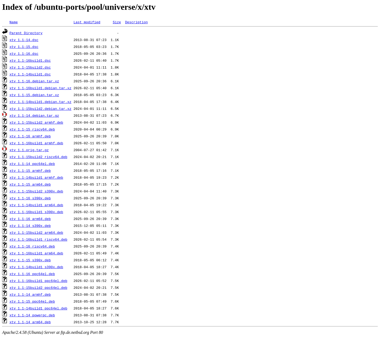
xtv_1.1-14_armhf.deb (30, 294)
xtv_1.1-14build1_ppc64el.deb (38, 308)
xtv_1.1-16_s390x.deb (30, 198)
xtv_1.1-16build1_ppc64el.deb (38, 280)
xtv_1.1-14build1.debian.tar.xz (40, 101)
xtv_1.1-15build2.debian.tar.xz (40, 108)
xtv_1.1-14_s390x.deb (30, 225)
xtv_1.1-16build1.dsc (30, 60)
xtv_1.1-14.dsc (24, 39)
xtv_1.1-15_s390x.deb (30, 260)
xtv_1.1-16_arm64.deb (30, 218)
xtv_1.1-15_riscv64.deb (32, 129)
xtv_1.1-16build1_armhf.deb (36, 143)
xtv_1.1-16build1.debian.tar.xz (40, 88)
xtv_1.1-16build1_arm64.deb (36, 253)
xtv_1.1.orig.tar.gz (29, 149)
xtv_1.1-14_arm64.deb (30, 322)
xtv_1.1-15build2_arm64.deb (36, 232)
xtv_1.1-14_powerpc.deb (32, 315)
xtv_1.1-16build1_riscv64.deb (38, 239)
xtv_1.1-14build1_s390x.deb (36, 266)
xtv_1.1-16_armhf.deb (30, 136)
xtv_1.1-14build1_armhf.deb (36, 177)
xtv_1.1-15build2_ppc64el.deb (38, 287)
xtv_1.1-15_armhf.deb (30, 170)
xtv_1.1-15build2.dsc (30, 67)
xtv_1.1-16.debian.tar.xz (34, 81)
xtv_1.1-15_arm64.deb (30, 184)
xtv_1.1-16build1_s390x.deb (36, 211)
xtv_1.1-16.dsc (24, 53)
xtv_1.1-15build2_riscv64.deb (38, 156)
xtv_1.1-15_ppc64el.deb (32, 301)
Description (136, 22)
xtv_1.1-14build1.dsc (30, 74)
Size (117, 22)
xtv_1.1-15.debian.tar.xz (34, 94)
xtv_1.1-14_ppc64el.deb (32, 163)
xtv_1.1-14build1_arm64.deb (36, 205)
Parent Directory (26, 32)
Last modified (87, 22)
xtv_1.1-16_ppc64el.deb (32, 273)
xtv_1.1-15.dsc (24, 46)
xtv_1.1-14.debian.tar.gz (34, 115)
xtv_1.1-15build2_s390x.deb (36, 191)
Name (14, 22)
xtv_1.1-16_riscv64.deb (32, 246)
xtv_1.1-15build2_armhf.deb (36, 122)
